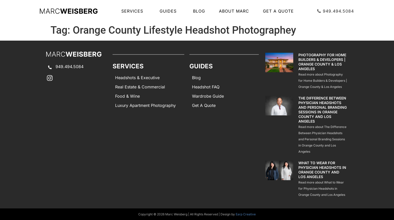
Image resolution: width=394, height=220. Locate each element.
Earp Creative (246, 214)
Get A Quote (278, 11)
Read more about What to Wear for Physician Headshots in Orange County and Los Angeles (321, 188)
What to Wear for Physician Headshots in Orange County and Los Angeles (322, 170)
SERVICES (133, 11)
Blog (199, 11)
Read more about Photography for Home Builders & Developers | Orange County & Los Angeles (322, 80)
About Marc (234, 11)
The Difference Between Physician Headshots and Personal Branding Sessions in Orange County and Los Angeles (322, 109)
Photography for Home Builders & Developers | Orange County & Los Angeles (322, 62)
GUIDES (169, 11)
